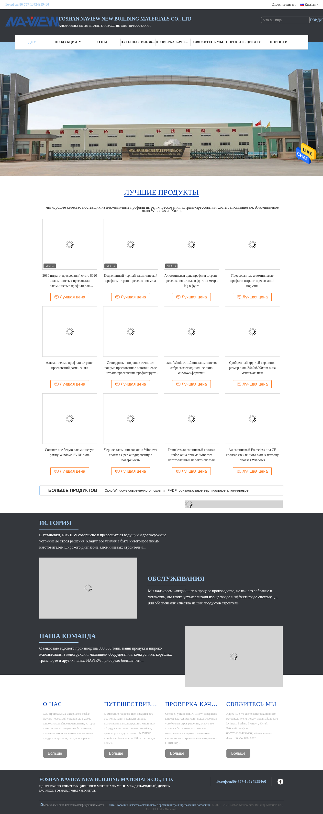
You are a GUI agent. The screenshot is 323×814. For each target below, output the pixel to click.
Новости (279, 42)
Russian (311, 4)
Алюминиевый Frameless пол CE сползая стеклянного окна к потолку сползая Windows (252, 455)
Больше (55, 753)
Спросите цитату (283, 4)
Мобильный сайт (52, 805)
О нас (102, 42)
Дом (32, 42)
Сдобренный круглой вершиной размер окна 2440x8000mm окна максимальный (252, 368)
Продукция (68, 42)
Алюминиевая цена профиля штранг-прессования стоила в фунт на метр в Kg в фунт (191, 281)
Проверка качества (173, 42)
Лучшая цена (69, 297)
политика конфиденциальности (84, 805)
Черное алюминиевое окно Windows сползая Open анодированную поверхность (130, 455)
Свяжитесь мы (208, 42)
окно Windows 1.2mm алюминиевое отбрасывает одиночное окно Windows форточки (191, 368)
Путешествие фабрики (138, 42)
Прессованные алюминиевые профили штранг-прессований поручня (252, 281)
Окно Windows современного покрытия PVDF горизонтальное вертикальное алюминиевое (177, 490)
